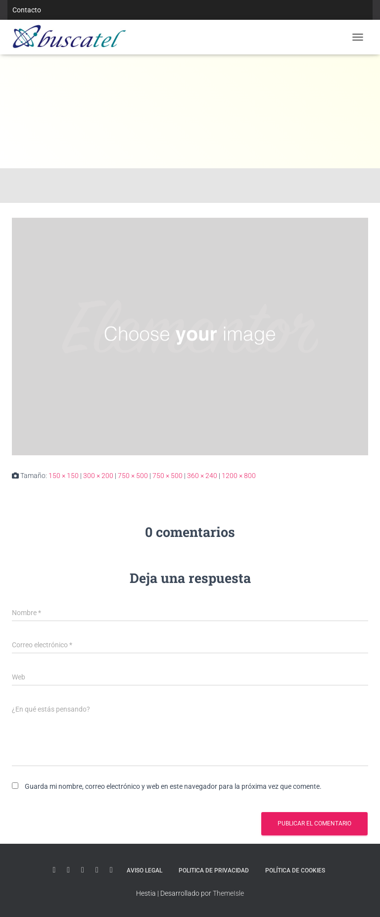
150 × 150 (63, 476)
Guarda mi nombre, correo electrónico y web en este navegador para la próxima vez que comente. (173, 786)
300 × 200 (98, 476)
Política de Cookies (295, 870)
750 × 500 (133, 476)
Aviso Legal (144, 870)
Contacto (26, 10)
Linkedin (68, 870)
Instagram (97, 870)
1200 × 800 (239, 476)
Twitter (82, 870)
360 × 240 (202, 476)
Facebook (111, 870)
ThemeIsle (228, 893)
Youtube (54, 870)
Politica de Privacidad (214, 870)
